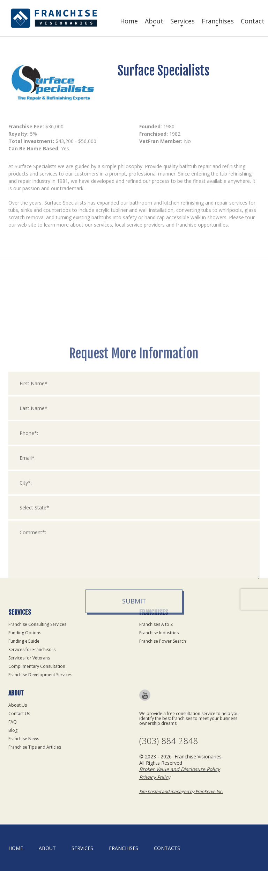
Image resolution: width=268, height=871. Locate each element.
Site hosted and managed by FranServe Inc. (181, 791)
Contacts (167, 848)
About (154, 21)
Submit (134, 669)
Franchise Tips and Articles (34, 747)
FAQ (12, 722)
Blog (12, 730)
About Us (17, 705)
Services (182, 21)
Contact (253, 21)
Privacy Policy (154, 777)
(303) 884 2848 (168, 740)
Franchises (218, 21)
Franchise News (23, 739)
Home (129, 21)
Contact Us (19, 713)
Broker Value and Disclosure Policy (179, 769)
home (15, 848)
